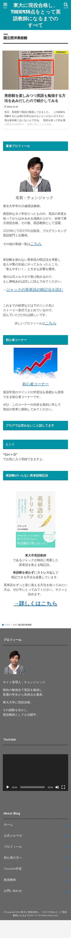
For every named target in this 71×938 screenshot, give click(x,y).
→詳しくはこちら (35, 603)
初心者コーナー (35, 384)
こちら (36, 243)
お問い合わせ (13, 890)
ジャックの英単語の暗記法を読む (34, 289)
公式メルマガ (13, 835)
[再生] (8, 787)
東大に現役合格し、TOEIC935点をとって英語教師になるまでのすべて (36, 15)
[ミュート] (57, 787)
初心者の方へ (13, 857)
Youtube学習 (13, 868)
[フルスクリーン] (63, 787)
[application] (35, 772)
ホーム (8, 824)
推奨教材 (10, 880)
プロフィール (13, 846)
